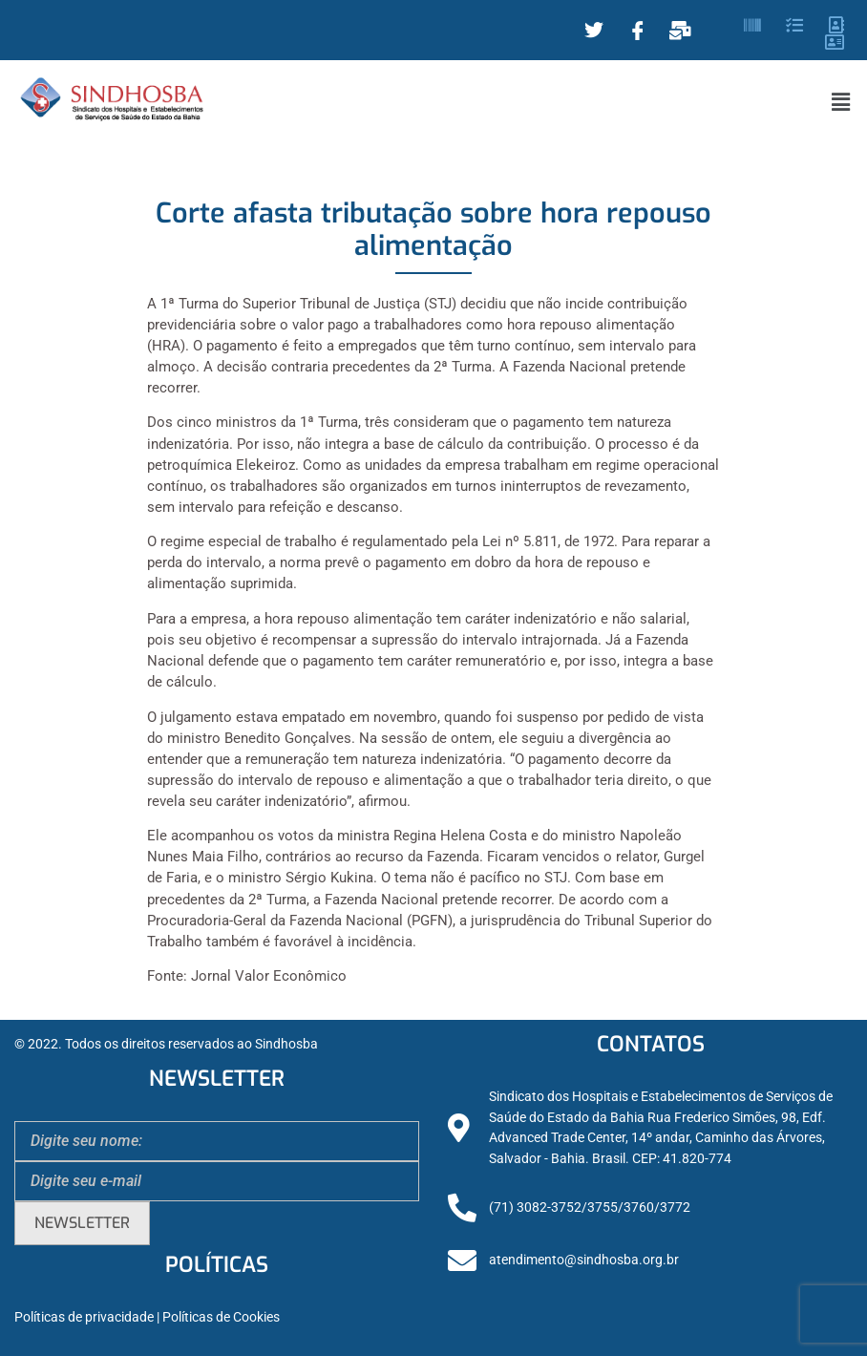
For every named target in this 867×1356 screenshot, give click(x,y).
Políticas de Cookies (221, 1317)
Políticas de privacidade (84, 1317)
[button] (841, 102)
